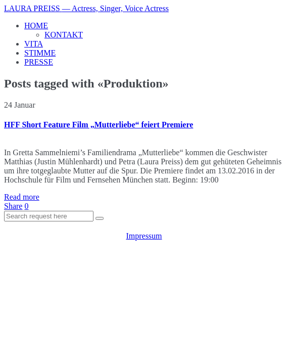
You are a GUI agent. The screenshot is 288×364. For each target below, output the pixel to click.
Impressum (144, 236)
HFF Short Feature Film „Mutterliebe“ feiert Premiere (98, 124)
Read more (21, 197)
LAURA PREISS (86, 8)
